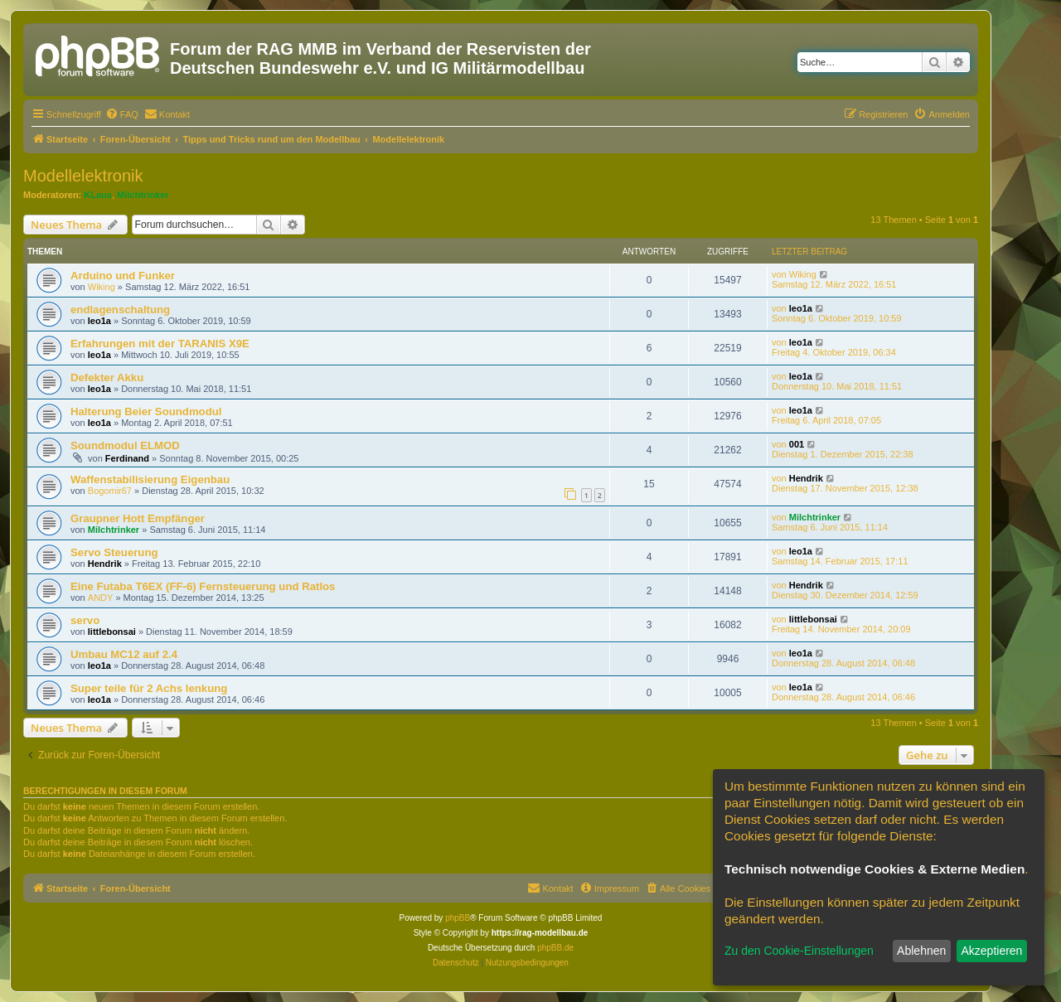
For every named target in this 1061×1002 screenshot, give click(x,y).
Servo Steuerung (114, 552)
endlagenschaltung (120, 309)
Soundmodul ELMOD (125, 445)
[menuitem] (121, 114)
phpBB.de (555, 947)
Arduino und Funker (122, 275)
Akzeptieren (991, 950)
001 (796, 444)
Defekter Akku (106, 377)
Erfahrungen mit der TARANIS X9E (160, 343)
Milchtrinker (142, 195)
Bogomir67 (110, 491)
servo (84, 620)
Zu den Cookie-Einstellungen (799, 950)
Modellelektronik (83, 176)
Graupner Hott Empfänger (137, 518)
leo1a (99, 321)
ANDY (101, 598)
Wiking (101, 287)
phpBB (457, 917)
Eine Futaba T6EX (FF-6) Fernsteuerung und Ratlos (202, 586)
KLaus (98, 195)
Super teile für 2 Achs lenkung (148, 688)
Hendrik (806, 478)
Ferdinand (127, 458)
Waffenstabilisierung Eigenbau (150, 479)
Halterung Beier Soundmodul (145, 411)
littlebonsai (112, 632)
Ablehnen (921, 950)
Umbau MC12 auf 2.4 (123, 654)
